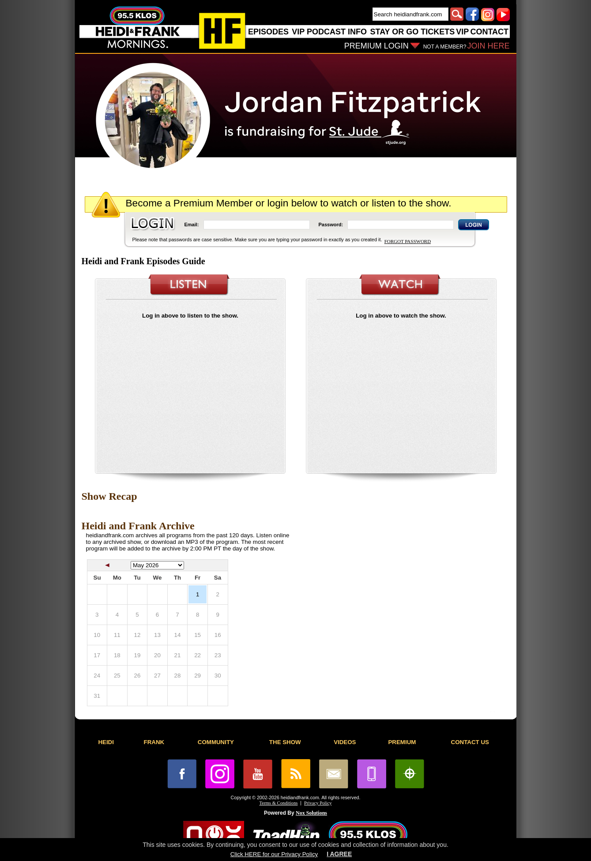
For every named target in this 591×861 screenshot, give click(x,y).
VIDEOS (345, 742)
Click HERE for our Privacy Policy (274, 854)
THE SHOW (285, 742)
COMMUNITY (216, 742)
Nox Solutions (311, 813)
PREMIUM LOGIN (376, 46)
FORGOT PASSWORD (407, 241)
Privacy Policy (317, 803)
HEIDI (106, 742)
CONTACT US (470, 742)
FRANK (154, 742)
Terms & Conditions (279, 803)
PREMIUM (402, 742)
